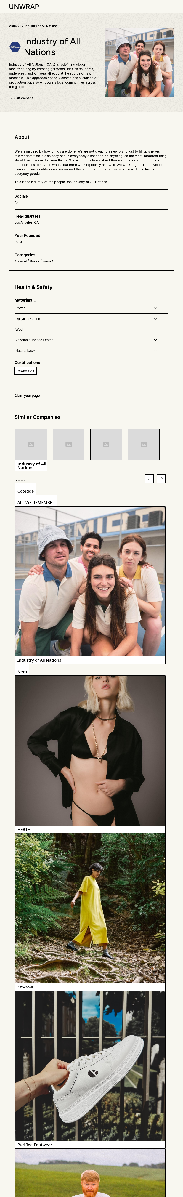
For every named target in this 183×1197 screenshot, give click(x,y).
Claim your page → (29, 396)
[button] (170, 6)
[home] (24, 6)
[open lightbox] (31, 450)
